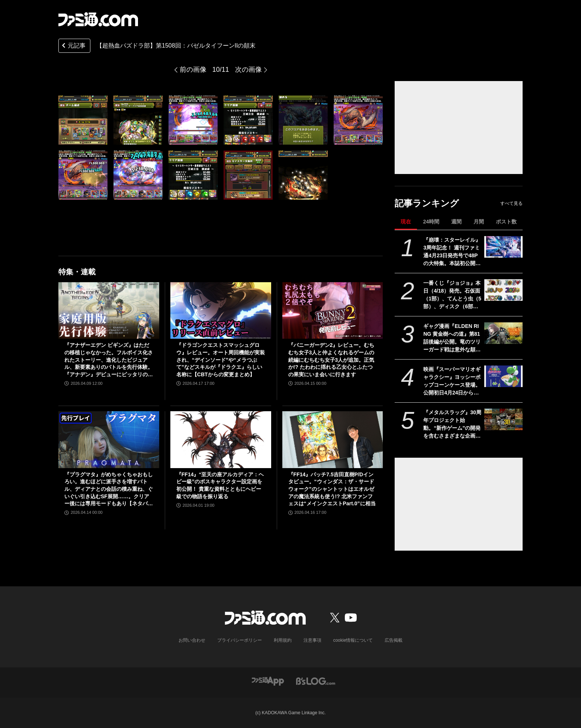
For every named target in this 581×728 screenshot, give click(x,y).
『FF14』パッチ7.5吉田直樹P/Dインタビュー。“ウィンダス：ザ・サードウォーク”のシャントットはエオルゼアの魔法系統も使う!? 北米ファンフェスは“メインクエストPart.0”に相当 (332, 488)
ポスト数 (506, 222)
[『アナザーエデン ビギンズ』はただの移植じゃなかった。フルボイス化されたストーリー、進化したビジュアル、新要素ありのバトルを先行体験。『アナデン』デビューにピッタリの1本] (108, 310)
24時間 (431, 222)
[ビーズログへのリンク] (315, 680)
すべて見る (511, 203)
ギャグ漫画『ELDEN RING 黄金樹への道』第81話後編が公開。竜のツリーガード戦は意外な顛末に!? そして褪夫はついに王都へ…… (452, 338)
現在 (406, 222)
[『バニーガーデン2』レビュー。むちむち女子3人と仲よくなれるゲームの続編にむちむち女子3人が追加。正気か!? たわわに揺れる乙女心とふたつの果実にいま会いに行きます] (332, 310)
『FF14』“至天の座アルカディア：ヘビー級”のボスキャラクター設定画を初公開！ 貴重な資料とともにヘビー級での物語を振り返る (220, 485)
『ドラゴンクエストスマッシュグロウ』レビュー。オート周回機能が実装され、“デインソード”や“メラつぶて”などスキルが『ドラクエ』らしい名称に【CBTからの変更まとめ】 (220, 359)
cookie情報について (353, 640)
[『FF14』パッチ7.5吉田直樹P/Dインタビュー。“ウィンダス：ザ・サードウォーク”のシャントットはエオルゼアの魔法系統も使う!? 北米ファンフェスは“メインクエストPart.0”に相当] (332, 439)
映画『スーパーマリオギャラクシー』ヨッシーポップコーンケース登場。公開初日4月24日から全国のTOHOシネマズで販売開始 (452, 381)
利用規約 (283, 640)
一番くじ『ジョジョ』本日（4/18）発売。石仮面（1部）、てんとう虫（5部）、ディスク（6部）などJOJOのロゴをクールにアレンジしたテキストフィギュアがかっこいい (452, 295)
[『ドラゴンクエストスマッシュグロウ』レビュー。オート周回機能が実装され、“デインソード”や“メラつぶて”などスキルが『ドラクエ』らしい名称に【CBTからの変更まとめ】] (220, 310)
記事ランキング (427, 203)
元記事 (73, 46)
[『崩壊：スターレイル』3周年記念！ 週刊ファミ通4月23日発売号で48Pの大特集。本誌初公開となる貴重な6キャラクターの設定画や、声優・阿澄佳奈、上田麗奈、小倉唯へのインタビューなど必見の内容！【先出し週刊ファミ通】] (503, 247)
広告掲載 (393, 640)
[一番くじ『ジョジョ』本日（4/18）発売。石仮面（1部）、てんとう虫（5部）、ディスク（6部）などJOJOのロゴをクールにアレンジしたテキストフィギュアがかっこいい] (503, 290)
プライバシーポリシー (239, 640)
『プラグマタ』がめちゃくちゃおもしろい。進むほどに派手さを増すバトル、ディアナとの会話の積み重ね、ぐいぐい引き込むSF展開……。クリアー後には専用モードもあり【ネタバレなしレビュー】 (108, 489)
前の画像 (193, 69)
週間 (456, 222)
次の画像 (248, 69)
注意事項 (312, 640)
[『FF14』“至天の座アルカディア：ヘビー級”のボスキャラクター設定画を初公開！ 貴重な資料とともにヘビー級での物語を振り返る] (220, 439)
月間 (479, 222)
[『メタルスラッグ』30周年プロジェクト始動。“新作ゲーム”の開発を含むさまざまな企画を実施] (503, 419)
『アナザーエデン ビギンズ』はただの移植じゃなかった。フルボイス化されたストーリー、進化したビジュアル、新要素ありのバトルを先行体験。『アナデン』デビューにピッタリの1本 (108, 360)
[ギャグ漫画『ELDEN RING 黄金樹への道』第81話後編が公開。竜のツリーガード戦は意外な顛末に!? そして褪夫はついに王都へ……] (503, 333)
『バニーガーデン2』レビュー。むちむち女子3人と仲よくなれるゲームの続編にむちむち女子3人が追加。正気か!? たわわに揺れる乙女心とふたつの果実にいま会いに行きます (331, 359)
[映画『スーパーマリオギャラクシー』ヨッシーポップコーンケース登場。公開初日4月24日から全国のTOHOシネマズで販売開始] (503, 376)
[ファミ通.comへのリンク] (98, 19)
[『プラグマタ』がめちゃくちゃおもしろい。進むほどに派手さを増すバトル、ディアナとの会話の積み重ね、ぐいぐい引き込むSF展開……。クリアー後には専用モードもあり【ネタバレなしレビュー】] (108, 439)
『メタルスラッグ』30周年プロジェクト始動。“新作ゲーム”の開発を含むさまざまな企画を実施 (452, 424)
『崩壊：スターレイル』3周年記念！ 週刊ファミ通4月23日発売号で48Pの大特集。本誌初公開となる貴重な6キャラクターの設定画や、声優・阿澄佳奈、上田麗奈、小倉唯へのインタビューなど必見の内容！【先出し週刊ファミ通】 (452, 252)
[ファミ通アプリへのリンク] (268, 680)
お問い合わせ (192, 640)
